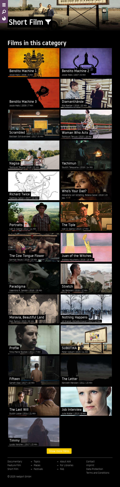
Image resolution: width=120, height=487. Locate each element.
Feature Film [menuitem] (14, 465)
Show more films (59, 451)
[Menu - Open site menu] (4, 4)
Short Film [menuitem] (13, 469)
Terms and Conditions (97, 472)
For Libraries (66, 465)
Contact (90, 461)
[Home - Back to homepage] (4, 18)
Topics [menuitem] (37, 461)
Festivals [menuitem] (38, 469)
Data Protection (94, 469)
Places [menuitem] (37, 465)
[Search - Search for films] (4, 11)
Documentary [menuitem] (15, 461)
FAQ (62, 469)
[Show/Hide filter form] (48, 22)
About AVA (65, 461)
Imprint (90, 465)
